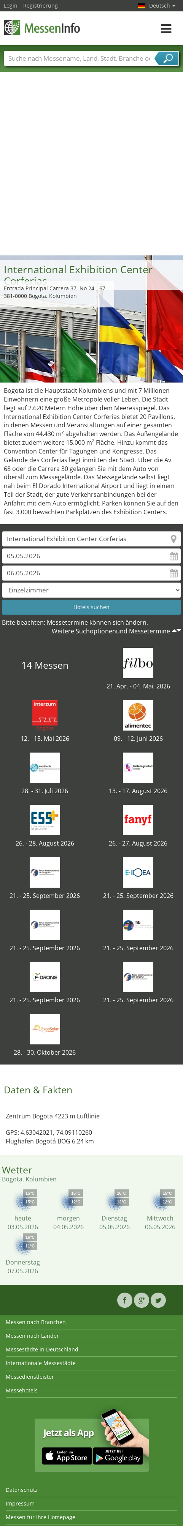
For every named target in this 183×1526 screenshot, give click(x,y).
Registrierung (40, 5)
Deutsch (162, 5)
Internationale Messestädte (41, 1363)
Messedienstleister (30, 1376)
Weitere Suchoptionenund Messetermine (111, 631)
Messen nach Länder (32, 1335)
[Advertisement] (88, 163)
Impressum (20, 1503)
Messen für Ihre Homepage (40, 1517)
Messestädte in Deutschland (42, 1349)
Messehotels (22, 1390)
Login (11, 5)
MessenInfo (42, 27)
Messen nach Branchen (36, 1322)
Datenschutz (22, 1489)
